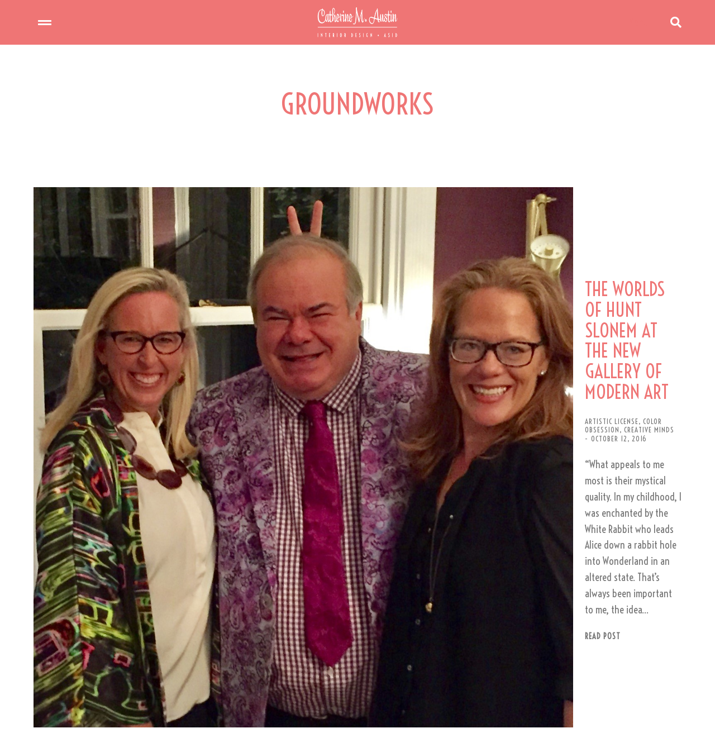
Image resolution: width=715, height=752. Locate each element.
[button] (355, 705)
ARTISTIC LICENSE (418, 349)
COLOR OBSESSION (477, 349)
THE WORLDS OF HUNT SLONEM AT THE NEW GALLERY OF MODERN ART (527, 307)
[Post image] (196, 372)
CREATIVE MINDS (534, 349)
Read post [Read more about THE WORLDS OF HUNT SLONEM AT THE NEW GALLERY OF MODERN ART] (409, 451)
